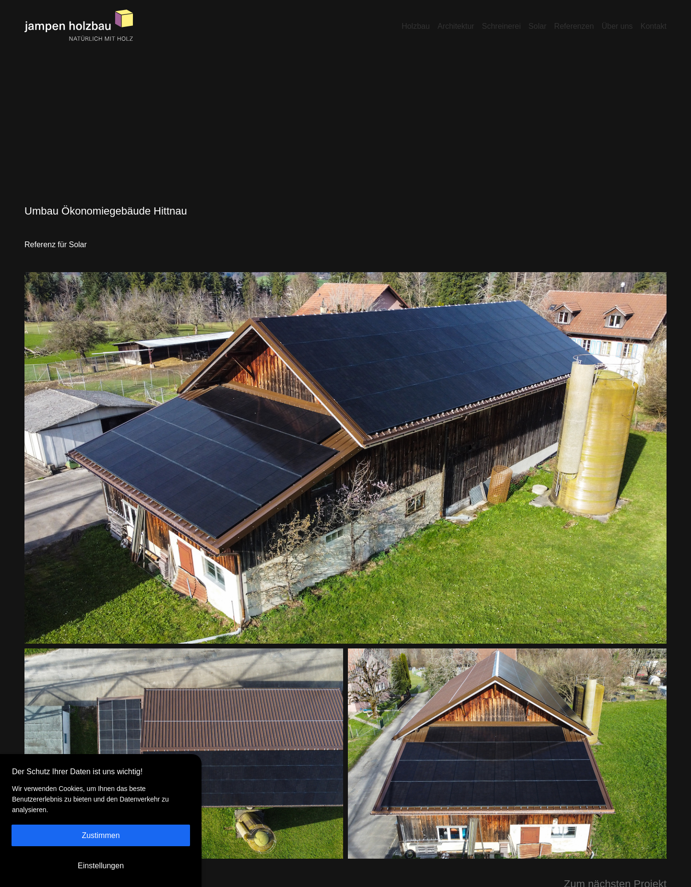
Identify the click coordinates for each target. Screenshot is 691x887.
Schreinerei (501, 26)
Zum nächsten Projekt (615, 872)
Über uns (617, 26)
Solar (537, 26)
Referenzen (574, 26)
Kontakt (654, 26)
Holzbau (416, 26)
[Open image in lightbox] (345, 446)
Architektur (456, 26)
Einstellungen (101, 866)
